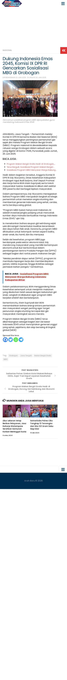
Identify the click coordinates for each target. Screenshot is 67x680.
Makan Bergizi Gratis (42, 355)
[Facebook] (5, 339)
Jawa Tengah (26, 355)
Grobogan (13, 355)
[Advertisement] (33, 27)
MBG (5, 359)
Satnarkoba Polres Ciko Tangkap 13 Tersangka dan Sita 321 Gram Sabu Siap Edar (41, 424)
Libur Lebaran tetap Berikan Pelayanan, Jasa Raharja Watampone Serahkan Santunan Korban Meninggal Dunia (15, 426)
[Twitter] (10, 339)
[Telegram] (21, 339)
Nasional (7, 50)
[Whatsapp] (15, 339)
